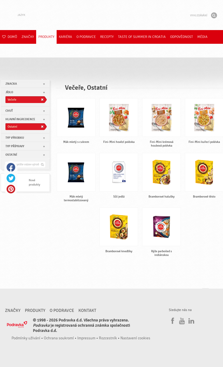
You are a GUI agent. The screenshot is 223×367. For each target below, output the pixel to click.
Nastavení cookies (135, 338)
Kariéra (65, 37)
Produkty (46, 37)
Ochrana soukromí (59, 338)
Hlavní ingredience (20, 119)
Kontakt (87, 310)
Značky (28, 37)
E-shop (8, 50)
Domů (9, 37)
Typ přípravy (14, 146)
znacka (11, 84)
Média (202, 37)
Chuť (9, 111)
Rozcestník (108, 338)
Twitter (11, 178)
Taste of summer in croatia (142, 37)
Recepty (107, 37)
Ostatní (11, 155)
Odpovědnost (181, 37)
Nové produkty (34, 182)
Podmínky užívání (26, 338)
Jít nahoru (205, 292)
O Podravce (86, 37)
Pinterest (11, 189)
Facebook (11, 167)
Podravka (111, 15)
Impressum (86, 338)
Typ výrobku (14, 138)
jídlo (9, 92)
